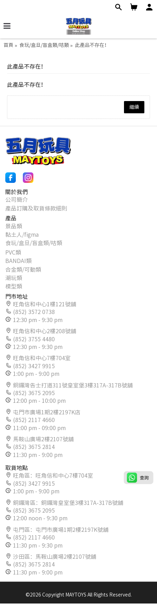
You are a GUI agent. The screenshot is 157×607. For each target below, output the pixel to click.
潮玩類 (13, 278)
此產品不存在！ (92, 45)
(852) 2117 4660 (34, 420)
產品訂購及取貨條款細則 (36, 208)
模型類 (13, 286)
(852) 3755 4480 (34, 339)
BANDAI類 (18, 261)
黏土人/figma (22, 234)
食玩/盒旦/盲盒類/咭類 (44, 45)
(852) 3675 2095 (34, 393)
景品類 (13, 226)
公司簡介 (16, 199)
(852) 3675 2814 (34, 447)
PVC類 (13, 252)
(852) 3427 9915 (34, 366)
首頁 (8, 45)
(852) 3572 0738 (34, 312)
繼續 (134, 107)
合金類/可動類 (23, 269)
